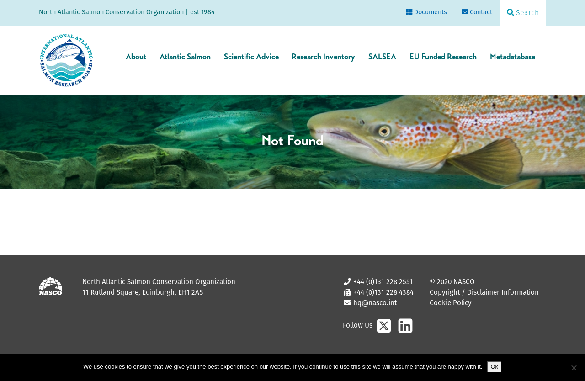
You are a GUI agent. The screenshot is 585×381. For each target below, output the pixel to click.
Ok (494, 366)
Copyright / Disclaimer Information (484, 292)
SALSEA (382, 57)
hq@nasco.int (374, 302)
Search (523, 12)
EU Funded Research (443, 57)
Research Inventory (323, 57)
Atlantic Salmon (185, 57)
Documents (426, 11)
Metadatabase (512, 57)
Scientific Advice (251, 57)
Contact (477, 11)
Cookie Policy (450, 302)
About (136, 57)
